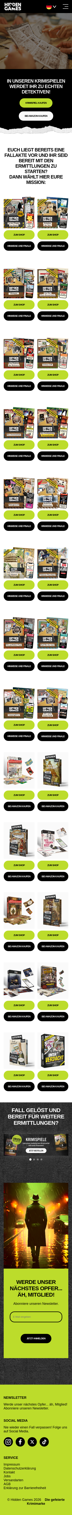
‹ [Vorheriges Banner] (9, 1145)
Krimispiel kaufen (36, 102)
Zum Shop (19, 234)
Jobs (7, 1476)
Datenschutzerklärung (20, 1468)
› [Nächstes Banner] (62, 1145)
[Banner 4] (41, 1159)
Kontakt (9, 1472)
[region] (36, 1147)
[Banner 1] (30, 1159)
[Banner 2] (34, 1159)
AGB (7, 1484)
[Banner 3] (38, 1159)
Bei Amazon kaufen (36, 116)
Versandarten (13, 1480)
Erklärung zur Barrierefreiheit (25, 1488)
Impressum (12, 1464)
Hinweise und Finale (19, 246)
